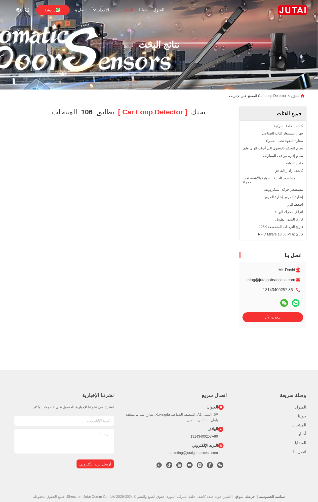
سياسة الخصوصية (272, 497)
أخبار (302, 434)
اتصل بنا (80, 10)
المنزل (158, 10)
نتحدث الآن (273, 317)
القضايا (300, 443)
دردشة (52, 9)
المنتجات (124, 10)
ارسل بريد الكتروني (95, 464)
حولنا (143, 10)
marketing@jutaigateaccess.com (266, 280)
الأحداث (100, 10)
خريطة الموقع (245, 497)
